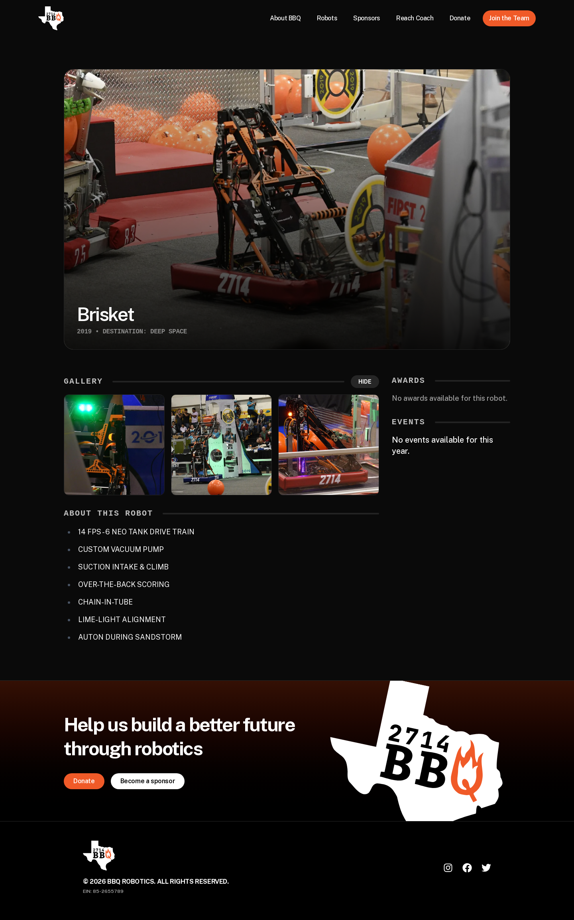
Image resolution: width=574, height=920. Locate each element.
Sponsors (366, 18)
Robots (327, 18)
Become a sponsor (147, 781)
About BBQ (285, 18)
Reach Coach (415, 18)
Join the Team (509, 18)
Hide (365, 381)
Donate (460, 18)
